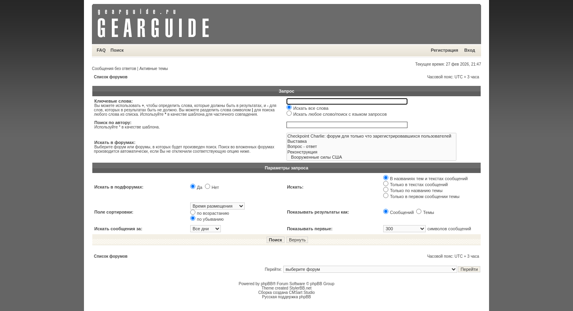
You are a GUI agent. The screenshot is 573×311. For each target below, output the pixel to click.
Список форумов (111, 77)
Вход (469, 50)
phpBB (267, 284)
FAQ (101, 50)
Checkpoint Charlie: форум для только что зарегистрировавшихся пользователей (371, 136)
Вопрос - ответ (371, 146)
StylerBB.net (300, 288)
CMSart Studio (302, 292)
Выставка (371, 141)
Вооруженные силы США (371, 157)
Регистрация (444, 50)
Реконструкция (371, 152)
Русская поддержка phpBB (286, 297)
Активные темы (153, 68)
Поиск (117, 50)
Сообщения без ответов (114, 68)
